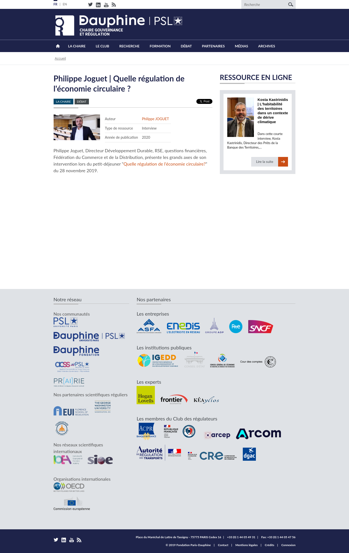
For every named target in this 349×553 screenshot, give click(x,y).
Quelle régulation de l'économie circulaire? (164, 164)
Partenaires (213, 46)
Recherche (129, 46)
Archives (266, 46)
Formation (160, 46)
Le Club (102, 46)
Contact (223, 545)
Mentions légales (246, 545)
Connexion (288, 545)
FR (56, 4)
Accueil (58, 46)
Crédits (269, 545)
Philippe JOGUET (155, 119)
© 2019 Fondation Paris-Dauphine (188, 545)
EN (65, 4)
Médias (241, 46)
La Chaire (77, 46)
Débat (186, 46)
